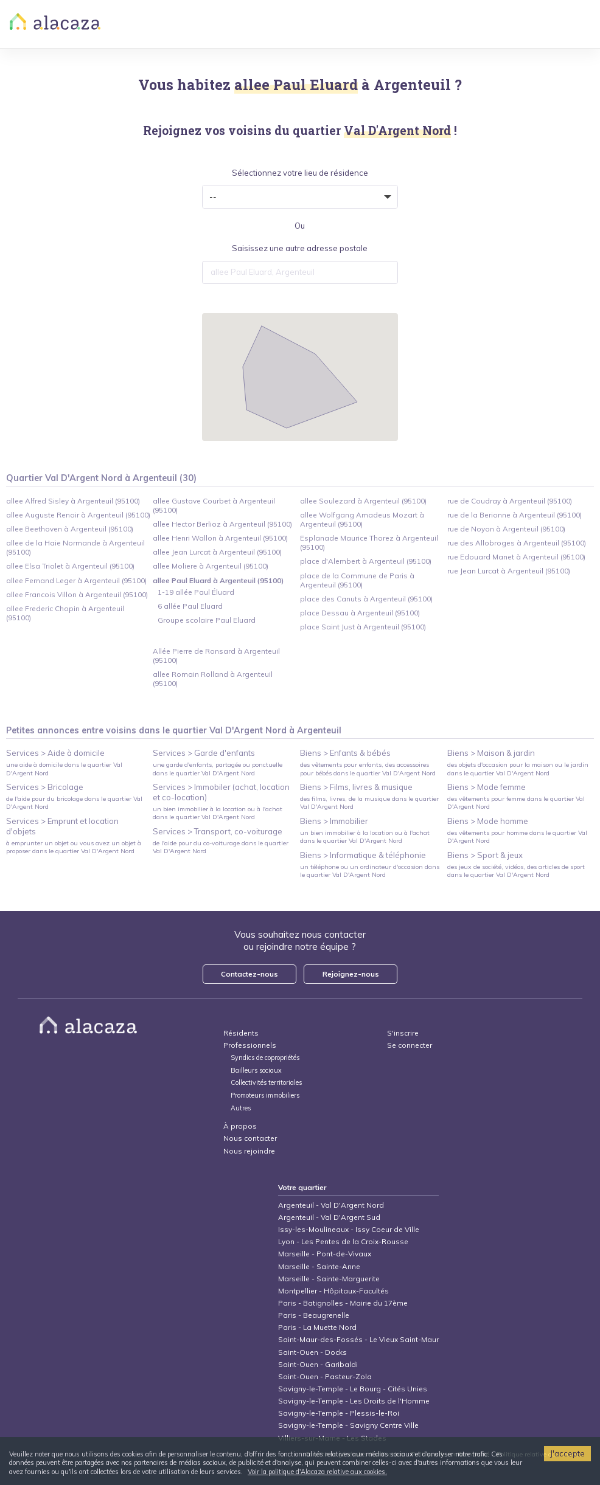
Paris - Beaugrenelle (313, 1315)
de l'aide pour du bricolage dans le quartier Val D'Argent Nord (74, 803)
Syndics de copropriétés (265, 1058)
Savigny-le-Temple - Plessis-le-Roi (338, 1413)
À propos (240, 1125)
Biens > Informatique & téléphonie (363, 855)
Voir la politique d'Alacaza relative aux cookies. (317, 1471)
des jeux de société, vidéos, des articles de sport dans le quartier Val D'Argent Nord (516, 871)
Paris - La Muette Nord (317, 1327)
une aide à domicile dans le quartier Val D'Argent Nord (64, 769)
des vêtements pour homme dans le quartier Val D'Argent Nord (517, 837)
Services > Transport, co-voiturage (217, 831)
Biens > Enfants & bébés (345, 753)
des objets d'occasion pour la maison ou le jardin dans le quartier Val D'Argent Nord (517, 769)
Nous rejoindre (249, 1150)
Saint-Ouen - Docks (312, 1352)
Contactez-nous (249, 973)
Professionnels (249, 1045)
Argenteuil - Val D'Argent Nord (331, 1205)
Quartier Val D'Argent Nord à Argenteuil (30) (101, 477)
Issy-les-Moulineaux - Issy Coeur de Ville (348, 1229)
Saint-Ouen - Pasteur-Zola (325, 1376)
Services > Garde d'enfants (204, 753)
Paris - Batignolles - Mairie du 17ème (343, 1302)
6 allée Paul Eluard (190, 606)
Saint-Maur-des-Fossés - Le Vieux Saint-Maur (358, 1339)
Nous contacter (250, 1138)
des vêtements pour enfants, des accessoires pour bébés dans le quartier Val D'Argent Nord (368, 769)
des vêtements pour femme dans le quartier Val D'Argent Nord (516, 803)
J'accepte (567, 1453)
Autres (241, 1108)
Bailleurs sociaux (257, 1071)
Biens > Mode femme (486, 787)
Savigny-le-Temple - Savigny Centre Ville (348, 1425)
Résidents (241, 1032)
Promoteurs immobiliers (265, 1095)
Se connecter (409, 1045)
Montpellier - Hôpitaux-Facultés (333, 1290)
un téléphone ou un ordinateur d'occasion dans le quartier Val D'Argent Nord (369, 871)
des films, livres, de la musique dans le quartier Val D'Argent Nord (369, 803)
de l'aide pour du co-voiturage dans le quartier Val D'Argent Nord (220, 847)
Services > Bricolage (44, 787)
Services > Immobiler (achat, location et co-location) (221, 792)
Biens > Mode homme (487, 821)
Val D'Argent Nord (248, 730)
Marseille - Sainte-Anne (319, 1266)
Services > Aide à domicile (55, 753)
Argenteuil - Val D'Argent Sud (329, 1217)
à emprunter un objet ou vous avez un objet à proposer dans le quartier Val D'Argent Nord (73, 847)
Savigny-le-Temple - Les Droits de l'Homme (354, 1400)
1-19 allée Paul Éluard (196, 592)
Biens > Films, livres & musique (356, 787)
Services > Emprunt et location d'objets (62, 826)
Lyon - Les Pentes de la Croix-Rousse (343, 1241)
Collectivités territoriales (266, 1083)
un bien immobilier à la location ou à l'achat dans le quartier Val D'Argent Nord (217, 813)
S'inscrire (403, 1032)
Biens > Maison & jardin (491, 753)
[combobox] (300, 272)
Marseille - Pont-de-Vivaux (324, 1253)
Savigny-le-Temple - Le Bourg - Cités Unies (352, 1388)
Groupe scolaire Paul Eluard (207, 620)
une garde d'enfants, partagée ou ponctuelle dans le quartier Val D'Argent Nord (217, 769)
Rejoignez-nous (351, 973)
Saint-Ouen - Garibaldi (318, 1364)
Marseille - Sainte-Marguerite (329, 1278)
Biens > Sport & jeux (485, 855)
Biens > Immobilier (334, 821)
